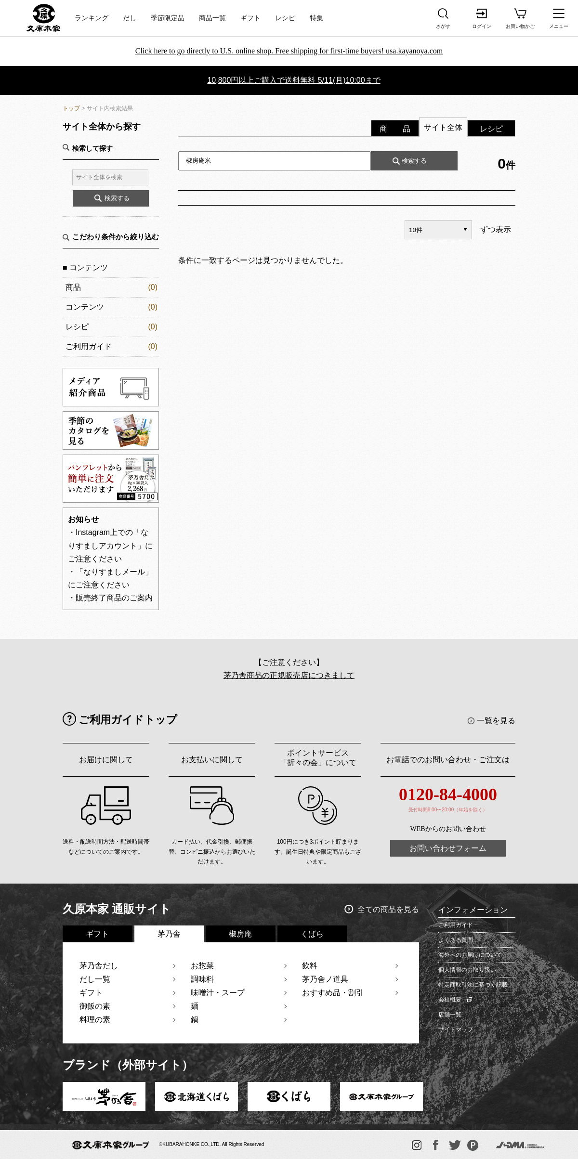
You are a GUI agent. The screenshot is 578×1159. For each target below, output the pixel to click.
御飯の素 (94, 1006)
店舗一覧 (449, 1014)
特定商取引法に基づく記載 (473, 984)
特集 (316, 18)
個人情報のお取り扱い (467, 969)
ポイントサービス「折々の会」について (317, 758)
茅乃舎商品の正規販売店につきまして (289, 675)
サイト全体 (443, 127)
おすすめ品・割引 (333, 993)
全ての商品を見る (388, 909)
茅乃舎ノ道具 (325, 979)
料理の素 (94, 1020)
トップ (71, 108)
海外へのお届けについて (470, 954)
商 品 (395, 129)
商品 (73, 287)
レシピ (285, 18)
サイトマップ (455, 1029)
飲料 (309, 966)
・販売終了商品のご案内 (110, 598)
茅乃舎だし (98, 966)
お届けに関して (106, 759)
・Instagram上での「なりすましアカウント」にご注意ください (110, 545)
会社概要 (449, 999)
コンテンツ (85, 307)
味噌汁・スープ (218, 993)
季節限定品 (167, 18)
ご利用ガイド (89, 346)
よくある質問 (455, 940)
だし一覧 (94, 979)
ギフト (250, 18)
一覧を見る (496, 720)
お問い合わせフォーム (447, 848)
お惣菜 (202, 966)
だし (129, 18)
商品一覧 (212, 18)
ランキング (91, 18)
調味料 (202, 979)
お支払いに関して (212, 759)
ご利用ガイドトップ (128, 720)
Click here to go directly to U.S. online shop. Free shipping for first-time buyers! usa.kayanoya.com (289, 51)
